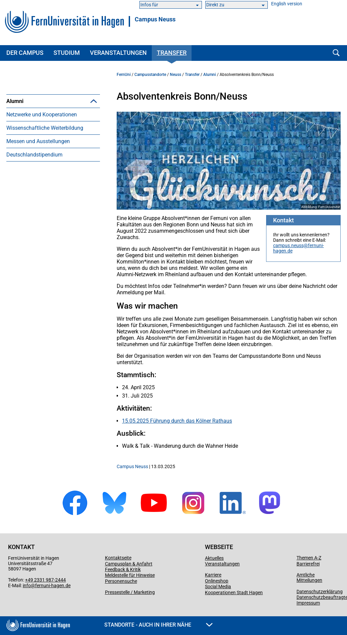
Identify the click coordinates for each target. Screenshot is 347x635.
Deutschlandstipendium (34, 168)
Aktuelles (214, 558)
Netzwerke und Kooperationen (41, 128)
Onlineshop (216, 581)
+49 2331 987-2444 (45, 580)
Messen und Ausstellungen (38, 154)
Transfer (172, 52)
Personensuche (121, 581)
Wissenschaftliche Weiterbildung (44, 141)
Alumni (14, 101)
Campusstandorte (150, 74)
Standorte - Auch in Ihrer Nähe (158, 625)
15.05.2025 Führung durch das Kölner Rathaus (177, 421)
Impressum (308, 603)
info (27, 585)
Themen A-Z (309, 557)
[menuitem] (53, 107)
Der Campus (24, 52)
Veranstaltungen (118, 52)
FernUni (124, 74)
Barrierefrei (308, 563)
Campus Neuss (155, 19)
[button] (93, 101)
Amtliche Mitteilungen (309, 577)
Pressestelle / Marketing (130, 592)
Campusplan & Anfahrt (128, 563)
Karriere (213, 574)
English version (286, 4)
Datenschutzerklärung (320, 591)
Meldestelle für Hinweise (130, 575)
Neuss (175, 74)
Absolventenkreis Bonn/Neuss (52, 114)
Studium (66, 52)
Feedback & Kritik (123, 569)
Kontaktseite (118, 557)
